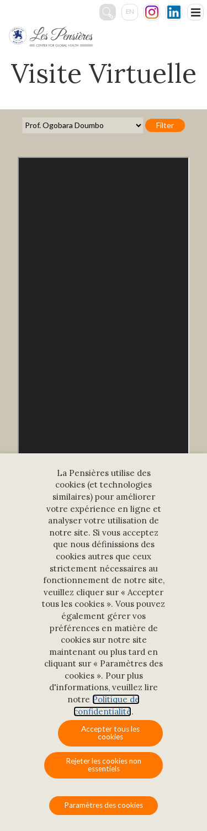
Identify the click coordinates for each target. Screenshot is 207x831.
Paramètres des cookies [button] (103, 805)
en (130, 11)
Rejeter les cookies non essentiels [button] (103, 764)
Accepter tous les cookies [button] (110, 732)
